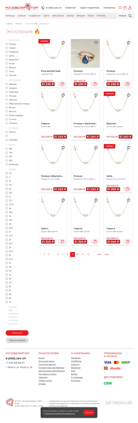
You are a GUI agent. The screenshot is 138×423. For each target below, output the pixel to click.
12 (88, 254)
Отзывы (42, 384)
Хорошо (89, 412)
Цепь (109, 176)
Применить (17, 333)
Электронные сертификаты (51, 371)
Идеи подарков (89, 8)
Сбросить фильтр (17, 340)
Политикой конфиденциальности (60, 413)
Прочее (100, 16)
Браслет (111, 123)
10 (78, 254)
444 (107, 254)
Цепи (46, 16)
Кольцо (78, 71)
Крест (44, 228)
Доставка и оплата (47, 374)
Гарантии (42, 377)
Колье (70, 16)
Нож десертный (50, 71)
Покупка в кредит (47, 364)
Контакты (75, 380)
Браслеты (58, 16)
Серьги (22, 16)
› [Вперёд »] (112, 254)
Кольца (10, 16)
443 (99, 254)
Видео (74, 374)
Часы (91, 16)
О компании (77, 377)
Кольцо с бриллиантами (85, 123)
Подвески (35, 16)
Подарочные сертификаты (51, 367)
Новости (75, 364)
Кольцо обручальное (52, 176)
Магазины (109, 8)
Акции (41, 358)
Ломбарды (76, 361)
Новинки (70, 8)
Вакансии (75, 367)
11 (83, 254)
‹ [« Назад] (40, 254)
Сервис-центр (45, 380)
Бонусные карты (46, 361)
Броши (81, 16)
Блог (73, 371)
